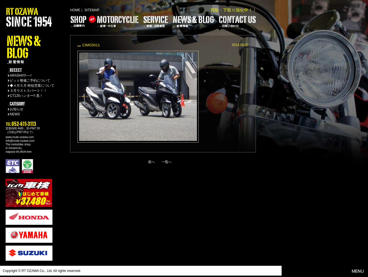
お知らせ (16, 109)
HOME (75, 10)
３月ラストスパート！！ (28, 91)
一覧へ (167, 162)
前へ (151, 162)
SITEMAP (91, 10)
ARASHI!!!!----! (20, 75)
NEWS (15, 114)
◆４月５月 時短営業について (32, 86)
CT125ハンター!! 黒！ (26, 96)
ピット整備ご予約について (30, 81)
